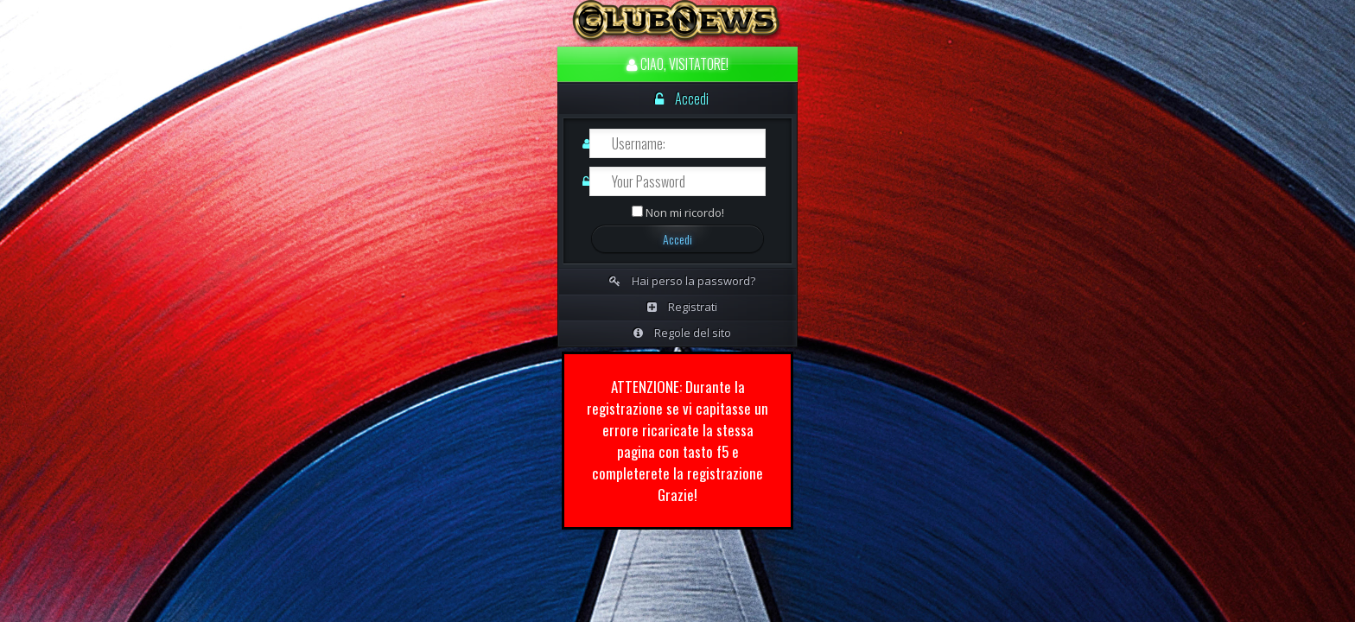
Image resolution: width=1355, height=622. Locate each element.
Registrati (682, 306)
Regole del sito (682, 332)
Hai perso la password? (682, 281)
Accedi (682, 98)
